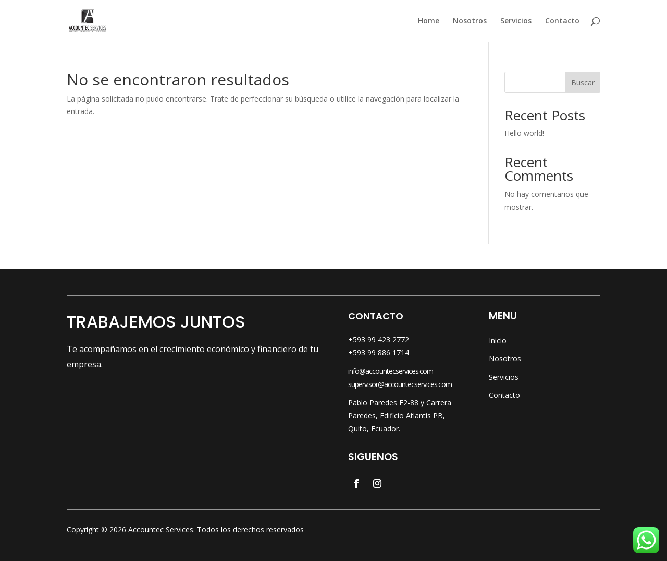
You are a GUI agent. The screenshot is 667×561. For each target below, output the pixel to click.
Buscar (583, 83)
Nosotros (470, 21)
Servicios (516, 21)
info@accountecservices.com (390, 371)
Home (428, 21)
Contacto (562, 21)
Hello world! (524, 133)
